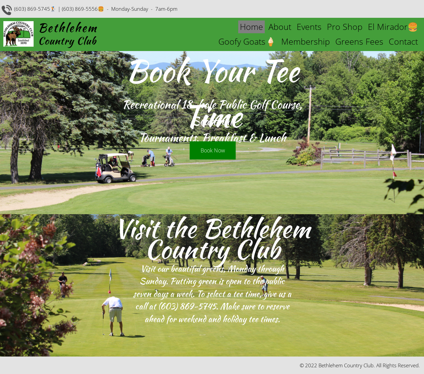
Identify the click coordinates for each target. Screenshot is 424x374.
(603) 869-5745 (187, 306)
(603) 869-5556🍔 (83, 8)
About (279, 26)
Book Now (213, 150)
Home (251, 26)
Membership (305, 41)
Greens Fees (359, 41)
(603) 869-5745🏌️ (35, 8)
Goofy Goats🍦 (247, 41)
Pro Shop (345, 26)
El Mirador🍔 (393, 26)
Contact (403, 41)
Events (309, 26)
